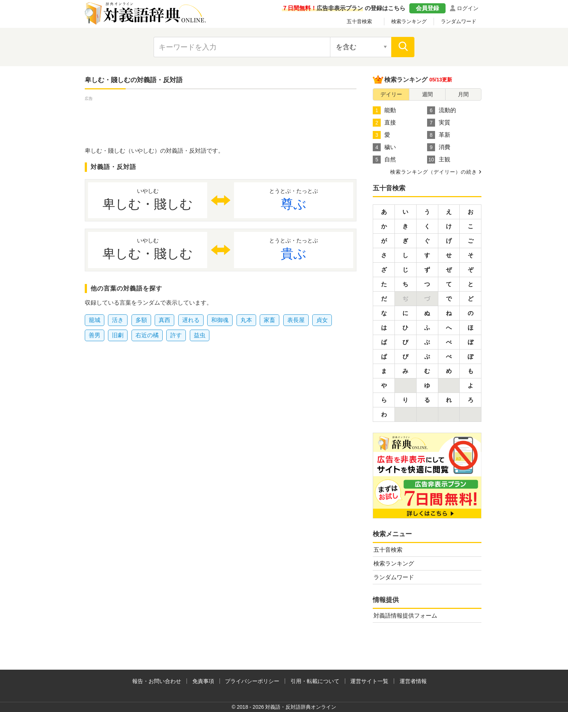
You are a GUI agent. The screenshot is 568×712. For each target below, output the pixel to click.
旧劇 (118, 335)
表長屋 (296, 320)
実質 (438, 123)
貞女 (322, 320)
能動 (384, 110)
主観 (438, 160)
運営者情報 (413, 681)
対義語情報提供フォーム (405, 616)
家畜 (269, 320)
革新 (438, 135)
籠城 (94, 320)
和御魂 (220, 320)
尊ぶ (294, 199)
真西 (164, 320)
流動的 (441, 110)
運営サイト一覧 (369, 681)
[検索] (402, 47)
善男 (94, 335)
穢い (384, 147)
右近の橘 (147, 335)
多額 (141, 320)
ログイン (468, 8)
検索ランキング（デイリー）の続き (433, 172)
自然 (384, 160)
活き (118, 320)
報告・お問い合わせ (156, 681)
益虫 (199, 335)
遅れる (191, 320)
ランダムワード (458, 21)
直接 (384, 123)
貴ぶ (294, 248)
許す (176, 335)
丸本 (246, 320)
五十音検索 (359, 21)
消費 (438, 147)
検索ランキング (409, 21)
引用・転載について (315, 681)
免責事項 (203, 681)
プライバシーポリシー (252, 681)
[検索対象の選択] (361, 47)
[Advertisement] (220, 118)
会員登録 (427, 8)
